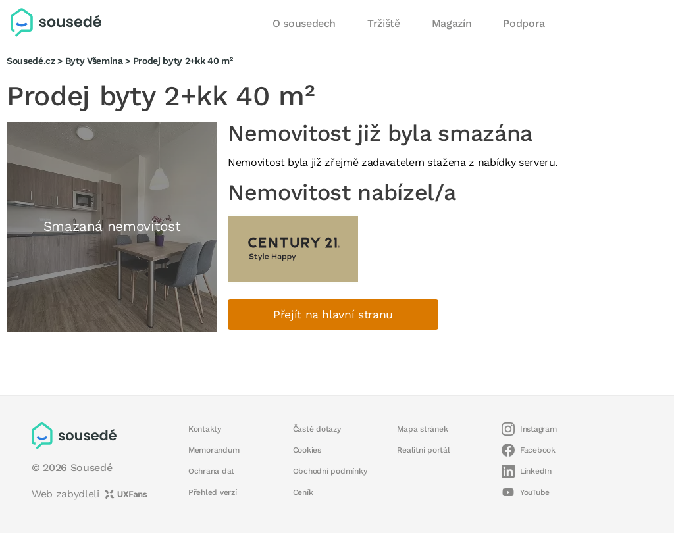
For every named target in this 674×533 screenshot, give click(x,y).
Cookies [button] (307, 450)
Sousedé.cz (31, 60)
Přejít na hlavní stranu (333, 314)
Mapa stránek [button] (422, 429)
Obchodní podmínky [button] (330, 471)
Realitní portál (423, 450)
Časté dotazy (317, 429)
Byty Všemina (94, 60)
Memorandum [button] (213, 450)
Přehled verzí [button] (212, 492)
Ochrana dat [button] (211, 471)
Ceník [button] (303, 492)
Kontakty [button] (204, 429)
